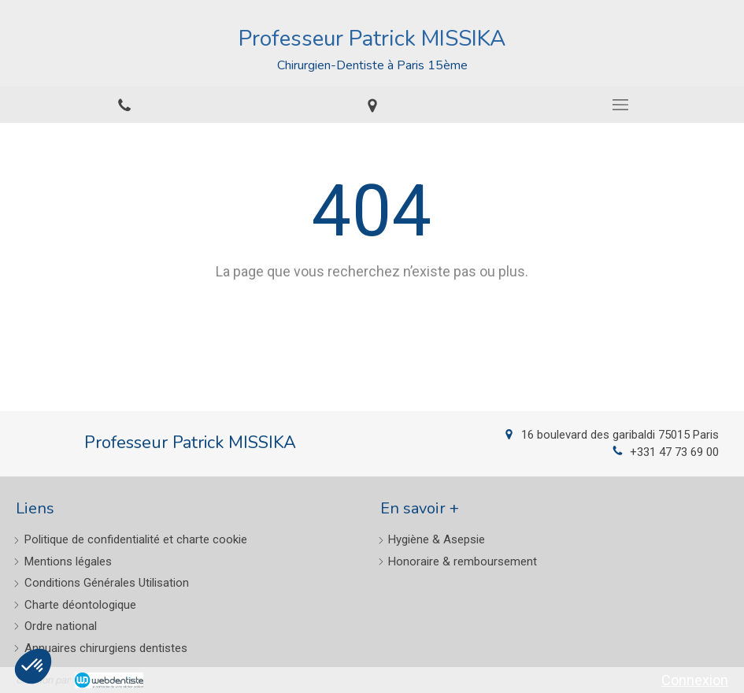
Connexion (694, 680)
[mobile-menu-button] (620, 104)
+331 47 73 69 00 (674, 452)
